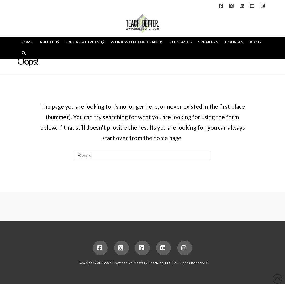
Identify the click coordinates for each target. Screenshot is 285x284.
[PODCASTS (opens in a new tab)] (180, 42)
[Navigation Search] (23, 53)
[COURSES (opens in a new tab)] (234, 42)
